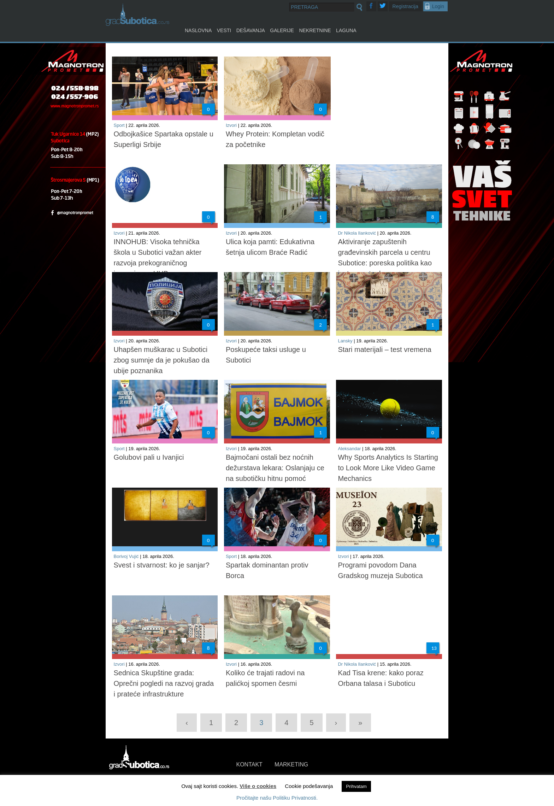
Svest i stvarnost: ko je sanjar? (162, 565)
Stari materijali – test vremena (384, 349)
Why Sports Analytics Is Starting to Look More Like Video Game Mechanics (388, 467)
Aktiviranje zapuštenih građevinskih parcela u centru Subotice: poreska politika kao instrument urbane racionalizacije (385, 263)
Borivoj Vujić (126, 556)
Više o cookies (258, 786)
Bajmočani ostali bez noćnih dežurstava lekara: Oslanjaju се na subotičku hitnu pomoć (275, 467)
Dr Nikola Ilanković (357, 233)
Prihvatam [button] (356, 786)
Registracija (405, 6)
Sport (119, 125)
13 (434, 648)
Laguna (346, 30)
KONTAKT (249, 764)
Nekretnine (315, 30)
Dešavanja (250, 30)
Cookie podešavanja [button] (309, 786)
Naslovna (198, 30)
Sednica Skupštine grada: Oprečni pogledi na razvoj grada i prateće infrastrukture (164, 683)
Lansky (345, 340)
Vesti (224, 30)
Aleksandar (349, 448)
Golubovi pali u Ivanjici (149, 457)
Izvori (231, 125)
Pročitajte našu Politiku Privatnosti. (277, 798)
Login (438, 6)
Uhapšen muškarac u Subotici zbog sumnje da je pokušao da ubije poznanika (162, 360)
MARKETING (291, 764)
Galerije (282, 30)
